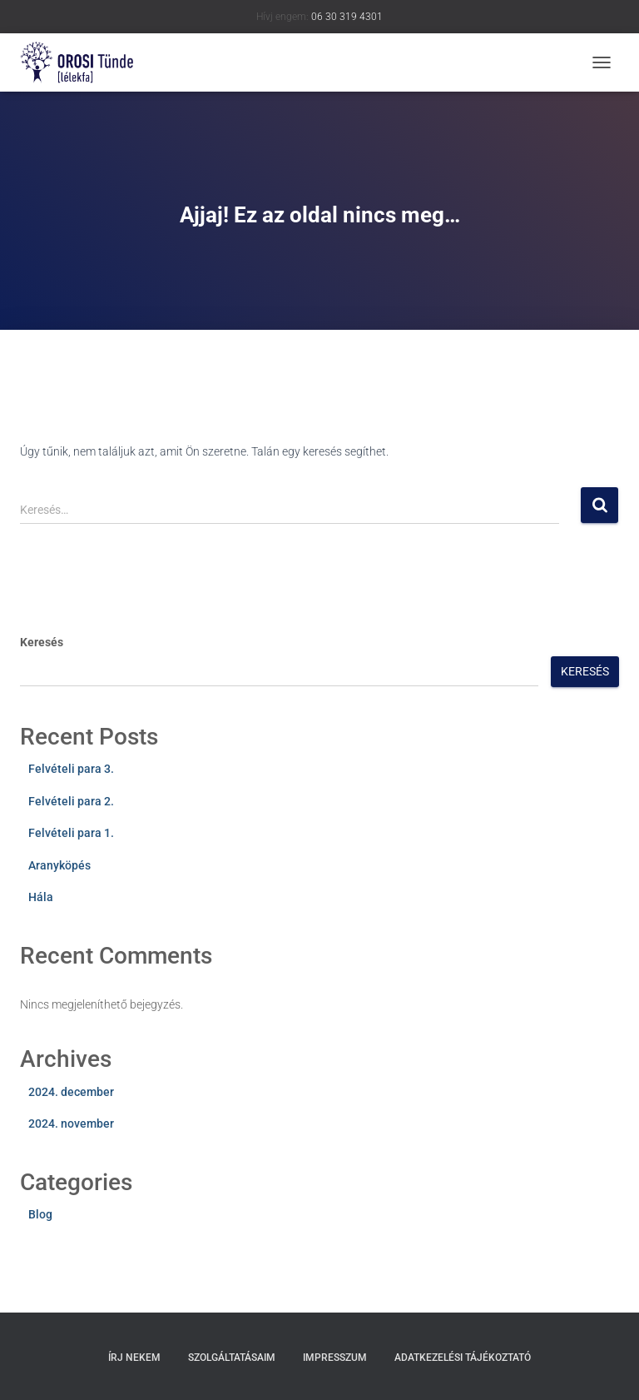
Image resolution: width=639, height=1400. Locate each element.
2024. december (71, 1092)
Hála (40, 897)
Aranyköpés (59, 865)
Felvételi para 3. (71, 768)
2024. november (71, 1123)
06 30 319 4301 (347, 16)
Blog (40, 1214)
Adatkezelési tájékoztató (462, 1357)
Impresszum (335, 1357)
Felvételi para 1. (71, 833)
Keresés (41, 642)
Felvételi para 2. (71, 801)
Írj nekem (134, 1357)
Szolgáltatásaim (231, 1357)
